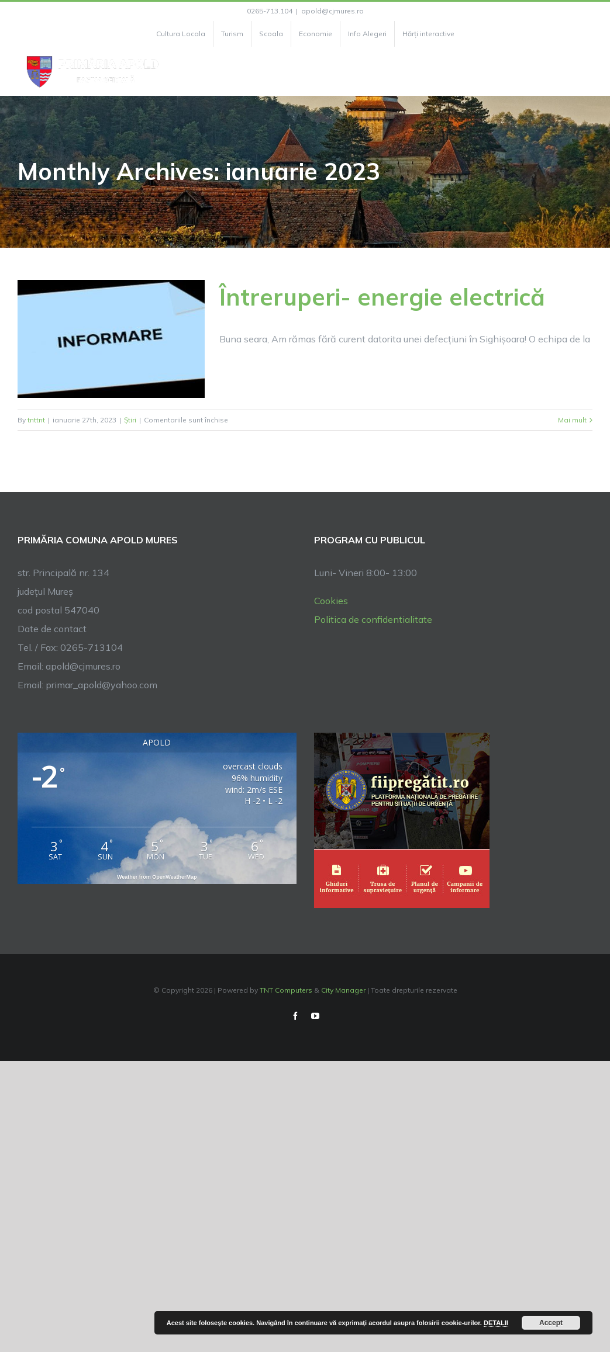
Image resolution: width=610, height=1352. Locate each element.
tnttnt (36, 419)
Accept (551, 1323)
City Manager (343, 990)
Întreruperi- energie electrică (382, 296)
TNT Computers (286, 990)
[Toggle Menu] (585, 71)
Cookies (331, 600)
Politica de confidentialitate (373, 619)
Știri (130, 419)
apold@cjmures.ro (332, 10)
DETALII (496, 1322)
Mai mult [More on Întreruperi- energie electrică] (572, 419)
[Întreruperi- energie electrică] (111, 339)
